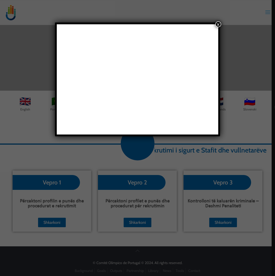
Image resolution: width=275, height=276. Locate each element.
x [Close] (218, 24)
